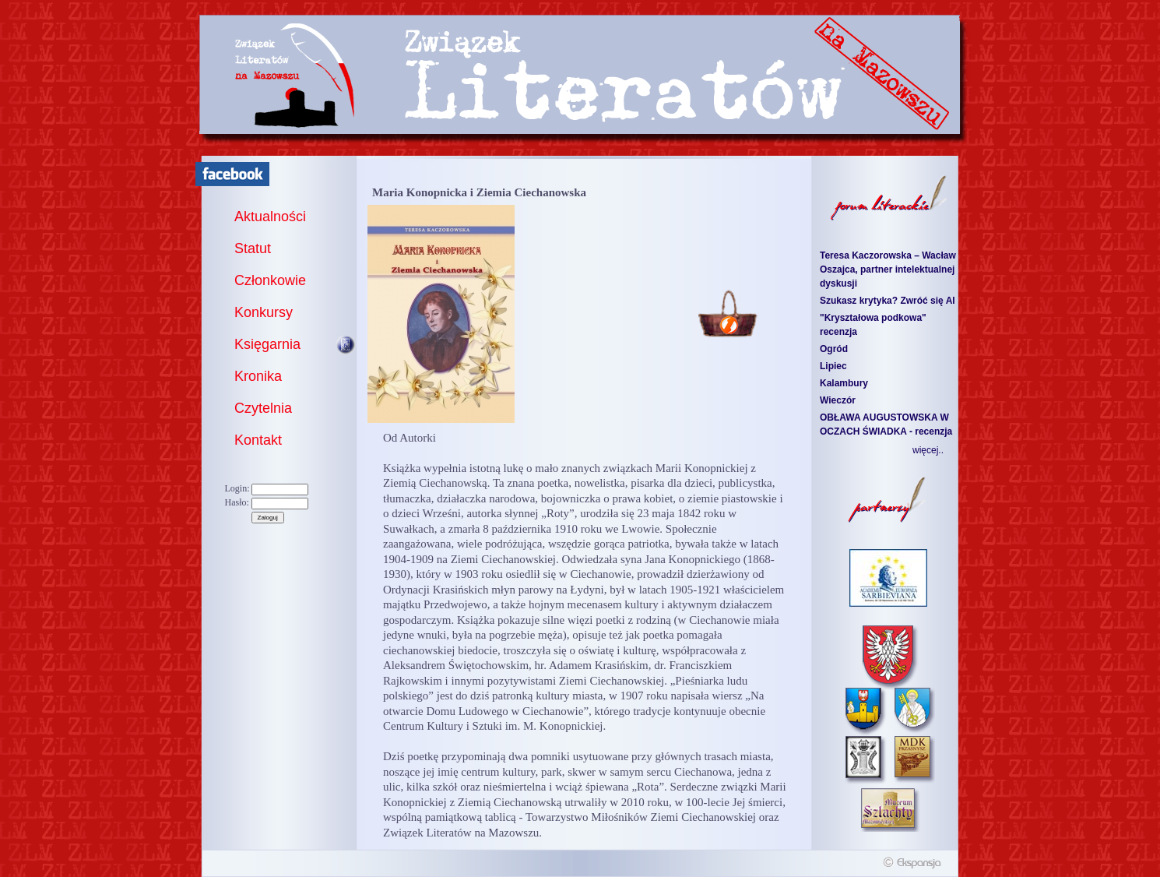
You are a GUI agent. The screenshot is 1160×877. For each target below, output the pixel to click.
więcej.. (928, 450)
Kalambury (844, 383)
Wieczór (838, 400)
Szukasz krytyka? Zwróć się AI (887, 300)
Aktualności (270, 216)
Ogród (834, 348)
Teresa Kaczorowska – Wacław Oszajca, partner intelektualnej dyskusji (888, 269)
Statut (252, 248)
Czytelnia (263, 408)
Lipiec (833, 366)
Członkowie (270, 280)
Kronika (258, 376)
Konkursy (263, 312)
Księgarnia (267, 344)
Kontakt (258, 440)
